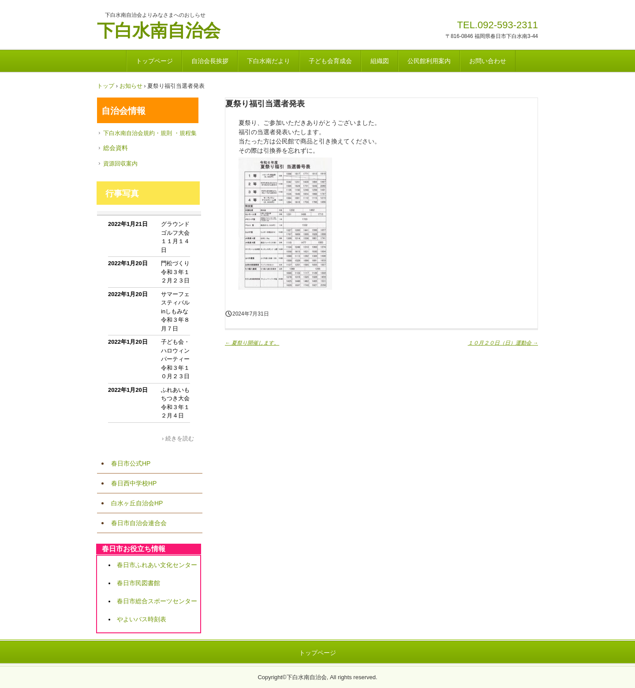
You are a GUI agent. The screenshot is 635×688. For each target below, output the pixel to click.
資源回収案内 (120, 163)
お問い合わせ (487, 60)
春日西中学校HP (134, 483)
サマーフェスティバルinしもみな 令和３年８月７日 (177, 311)
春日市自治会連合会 (139, 522)
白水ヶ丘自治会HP (137, 503)
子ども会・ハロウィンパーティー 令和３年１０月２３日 (178, 359)
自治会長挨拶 (209, 60)
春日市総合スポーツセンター (157, 601)
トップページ (154, 60)
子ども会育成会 (330, 60)
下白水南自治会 (158, 29)
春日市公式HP (130, 463)
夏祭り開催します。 (252, 343)
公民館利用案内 (429, 60)
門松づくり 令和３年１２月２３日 (178, 272)
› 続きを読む (178, 438)
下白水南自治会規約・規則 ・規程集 (150, 133)
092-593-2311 (508, 24)
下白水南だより (268, 60)
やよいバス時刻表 (141, 619)
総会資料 (115, 147)
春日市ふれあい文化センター (157, 564)
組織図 (379, 60)
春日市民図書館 (138, 582)
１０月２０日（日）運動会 (503, 343)
